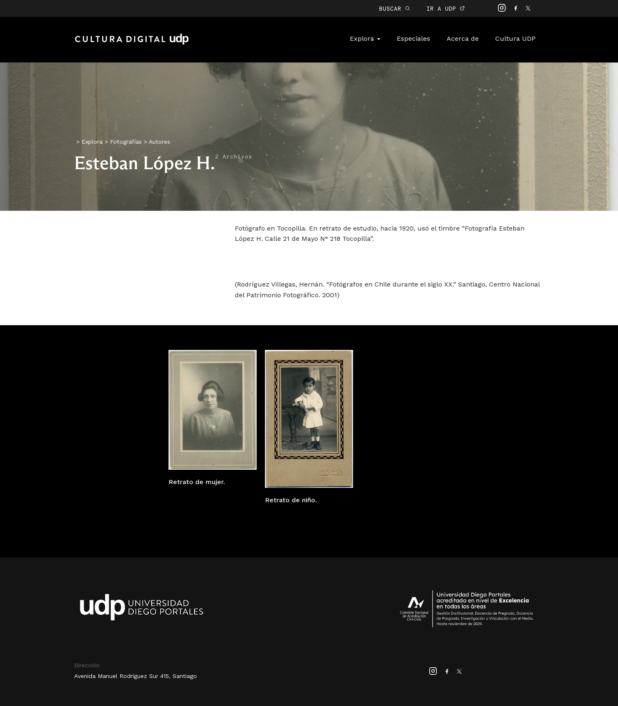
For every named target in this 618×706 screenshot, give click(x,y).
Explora (365, 38)
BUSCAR (394, 8)
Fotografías (126, 141)
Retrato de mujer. (197, 482)
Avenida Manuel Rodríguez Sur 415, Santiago (135, 676)
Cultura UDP (515, 38)
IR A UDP (445, 8)
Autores (159, 141)
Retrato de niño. (291, 500)
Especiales (413, 38)
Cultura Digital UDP (132, 43)
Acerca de (463, 38)
